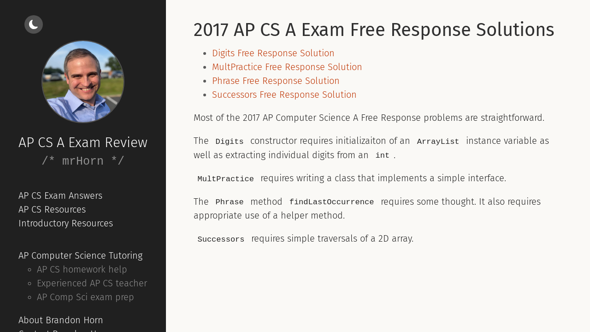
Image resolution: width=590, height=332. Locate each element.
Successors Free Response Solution (284, 94)
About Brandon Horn (60, 320)
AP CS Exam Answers (60, 195)
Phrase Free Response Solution (276, 80)
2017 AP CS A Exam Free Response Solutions (374, 30)
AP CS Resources (52, 209)
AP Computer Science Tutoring (80, 255)
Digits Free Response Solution (273, 53)
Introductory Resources (65, 223)
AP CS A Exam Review (83, 142)
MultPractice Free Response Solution (287, 66)
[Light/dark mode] (33, 24)
